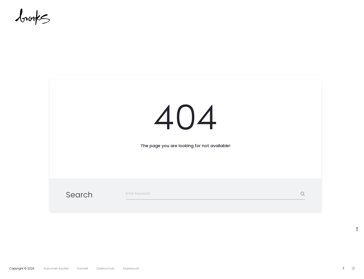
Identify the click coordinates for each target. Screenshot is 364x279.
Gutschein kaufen (56, 268)
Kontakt (82, 268)
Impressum (131, 268)
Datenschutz (105, 268)
